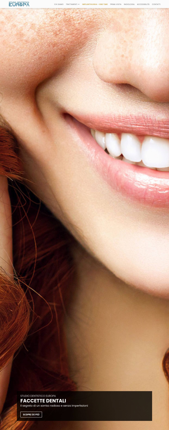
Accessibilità (143, 4)
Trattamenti (71, 4)
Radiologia (129, 4)
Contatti (156, 4)
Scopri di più (31, 415)
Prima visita (115, 4)
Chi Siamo (59, 4)
